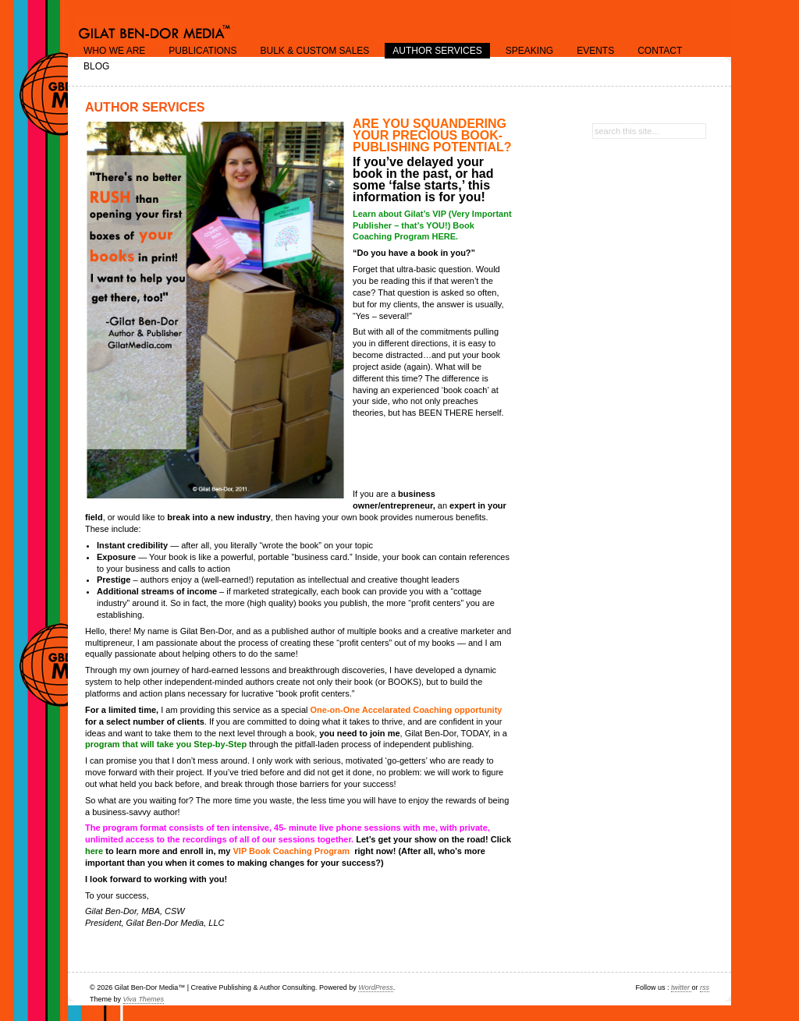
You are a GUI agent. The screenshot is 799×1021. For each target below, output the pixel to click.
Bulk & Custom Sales (314, 50)
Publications (202, 50)
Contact (659, 50)
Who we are (114, 50)
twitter (681, 987)
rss (704, 987)
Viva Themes (143, 999)
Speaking (529, 50)
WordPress (375, 987)
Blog (96, 66)
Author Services (436, 50)
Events (595, 50)
